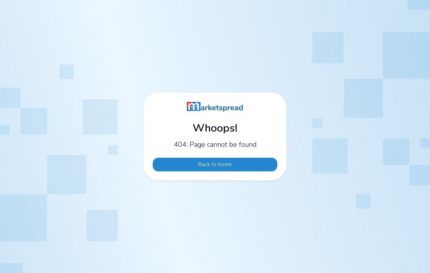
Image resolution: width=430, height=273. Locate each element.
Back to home (215, 164)
